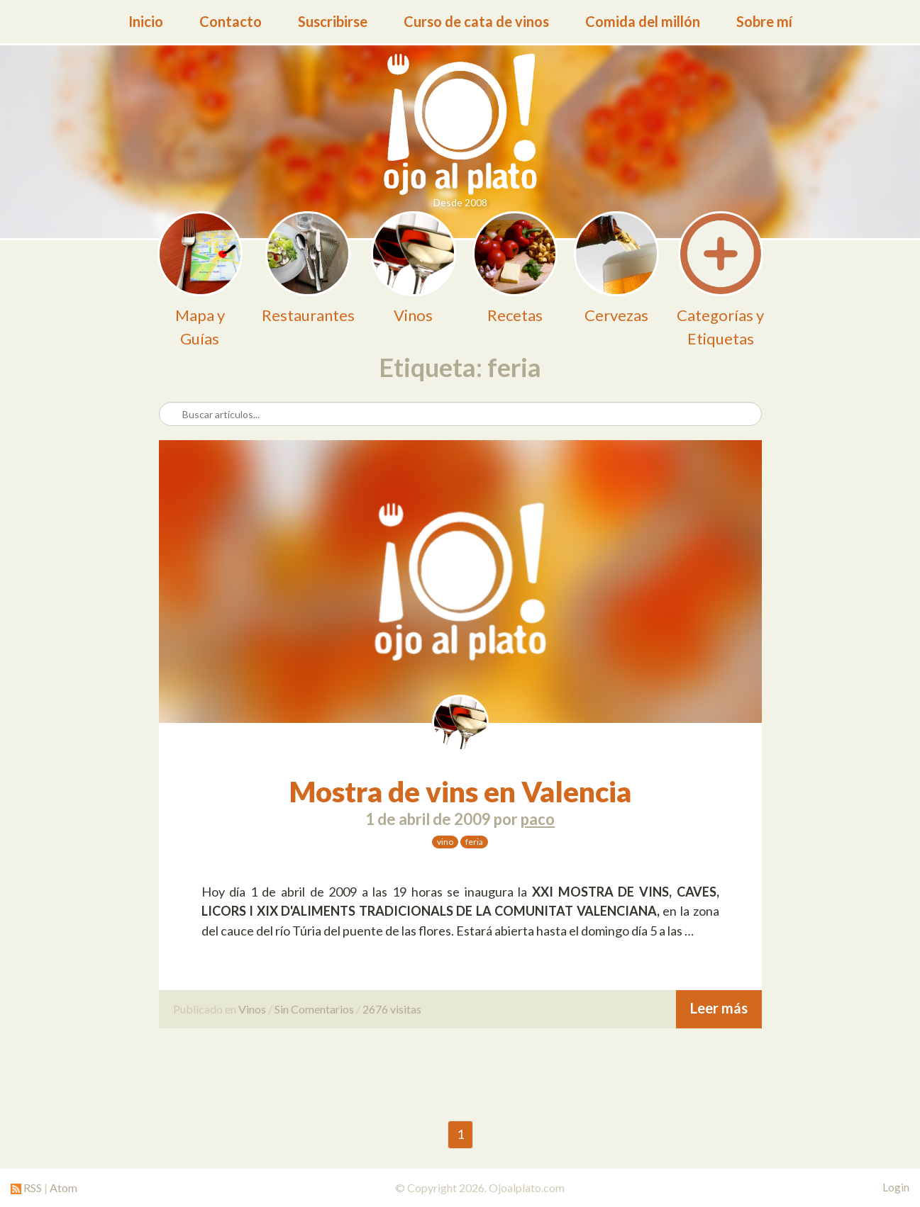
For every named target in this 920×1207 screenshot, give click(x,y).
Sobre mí (764, 21)
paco (538, 819)
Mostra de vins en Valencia (460, 792)
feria (474, 841)
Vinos (252, 1009)
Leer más (719, 1007)
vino (445, 841)
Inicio (145, 21)
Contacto (230, 21)
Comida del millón (642, 21)
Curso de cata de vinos (476, 21)
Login (895, 1187)
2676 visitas (391, 1009)
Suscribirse (332, 21)
